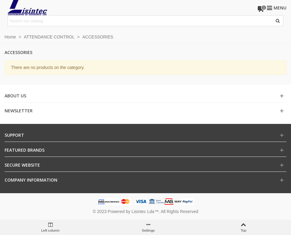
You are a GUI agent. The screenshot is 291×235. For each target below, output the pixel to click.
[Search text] (140, 21)
